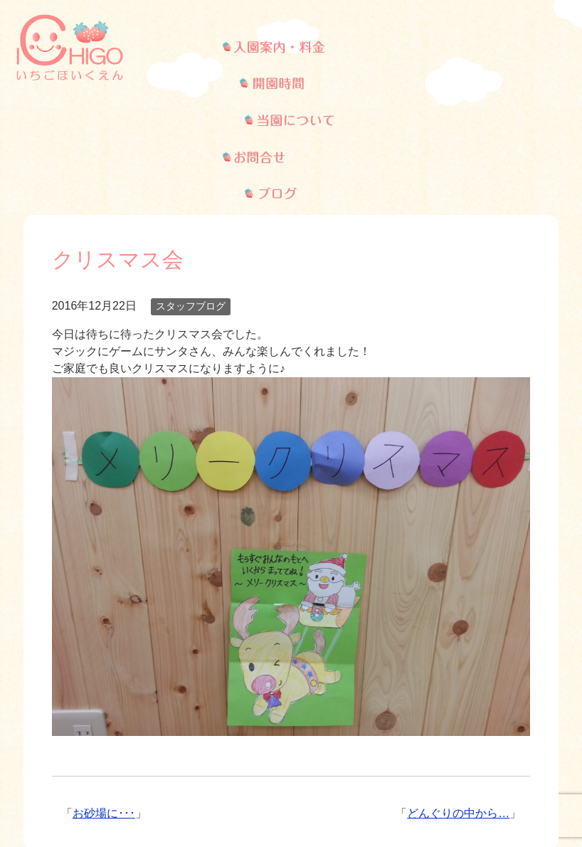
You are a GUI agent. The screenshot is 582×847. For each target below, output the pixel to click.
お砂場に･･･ (104, 693)
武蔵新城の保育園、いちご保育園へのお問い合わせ (465, 47)
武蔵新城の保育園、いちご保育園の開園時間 (291, 47)
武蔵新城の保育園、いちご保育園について (379, 47)
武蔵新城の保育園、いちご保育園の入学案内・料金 (196, 47)
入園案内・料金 (75, 771)
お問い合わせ (406, 771)
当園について (289, 771)
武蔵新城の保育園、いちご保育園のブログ (534, 47)
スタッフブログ (191, 185)
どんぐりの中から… (458, 693)
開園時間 (185, 771)
